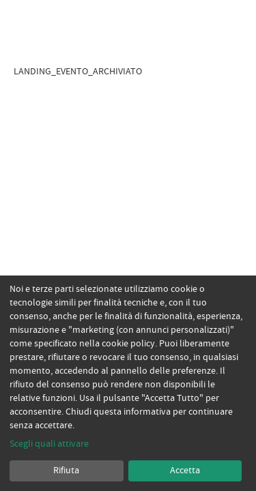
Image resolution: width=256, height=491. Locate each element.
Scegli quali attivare (49, 444)
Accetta (185, 470)
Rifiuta (66, 470)
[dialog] (128, 383)
